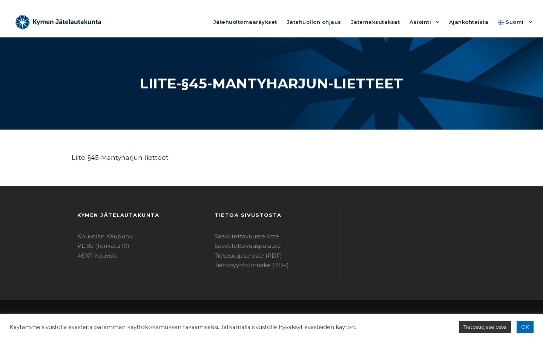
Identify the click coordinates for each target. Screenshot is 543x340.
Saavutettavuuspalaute (243, 246)
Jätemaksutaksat (387, 22)
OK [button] (525, 327)
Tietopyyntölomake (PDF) (247, 265)
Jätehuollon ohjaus (332, 22)
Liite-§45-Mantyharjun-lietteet (113, 157)
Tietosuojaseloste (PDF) (245, 255)
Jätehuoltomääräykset (270, 22)
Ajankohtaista (473, 22)
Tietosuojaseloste (488, 327)
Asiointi (428, 22)
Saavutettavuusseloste (243, 236)
